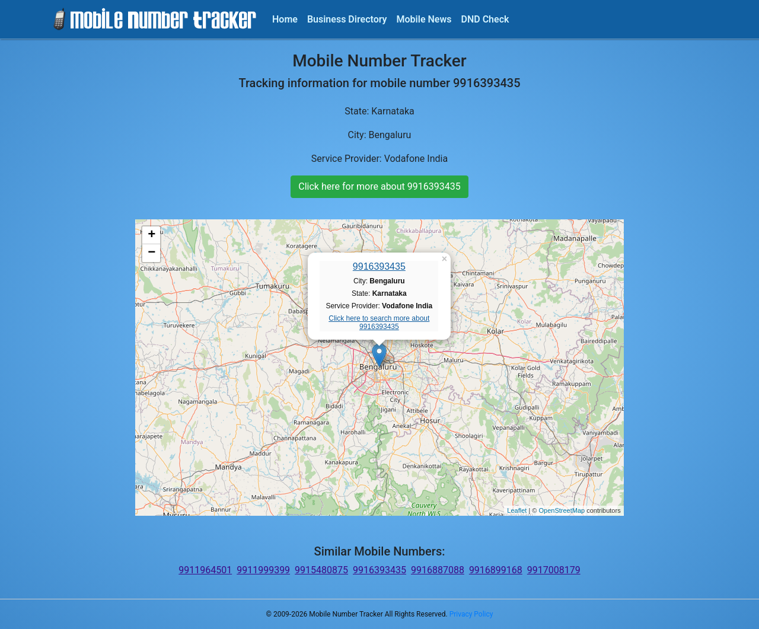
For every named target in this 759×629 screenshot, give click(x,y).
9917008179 (554, 570)
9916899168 (495, 570)
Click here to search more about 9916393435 (379, 322)
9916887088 (437, 570)
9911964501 (205, 570)
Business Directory (347, 19)
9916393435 (379, 266)
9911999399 (263, 570)
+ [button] (151, 235)
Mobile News (424, 19)
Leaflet (517, 510)
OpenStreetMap (561, 510)
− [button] (151, 253)
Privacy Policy (471, 614)
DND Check (485, 19)
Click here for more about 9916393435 (379, 186)
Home (285, 19)
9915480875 (321, 570)
